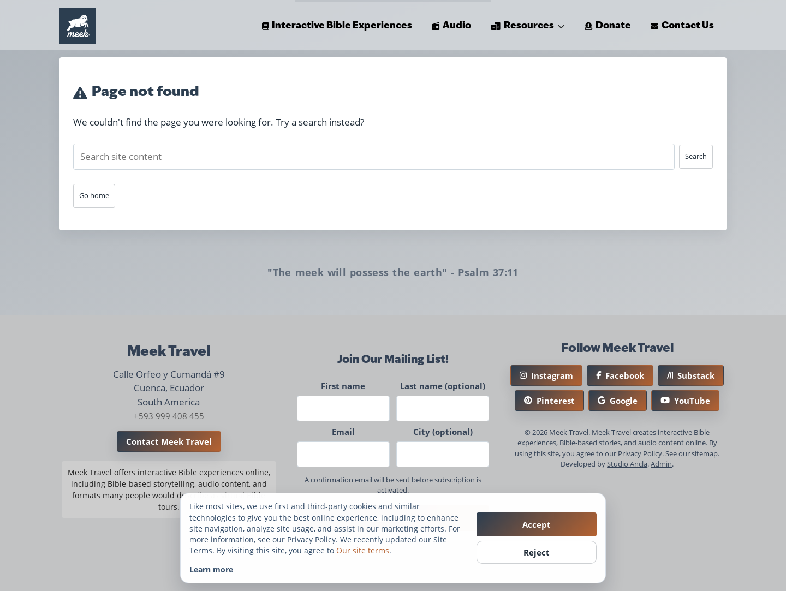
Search (696, 156)
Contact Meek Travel (169, 441)
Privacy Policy (640, 453)
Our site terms (362, 550)
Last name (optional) (442, 385)
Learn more (211, 569)
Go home (94, 195)
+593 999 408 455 (169, 415)
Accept (536, 524)
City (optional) (443, 431)
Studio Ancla (627, 464)
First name (343, 385)
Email (343, 431)
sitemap (705, 453)
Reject (536, 552)
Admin (661, 464)
